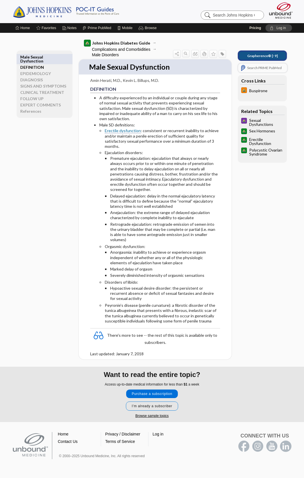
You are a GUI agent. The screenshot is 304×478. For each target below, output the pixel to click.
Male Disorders (105, 55)
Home (63, 434)
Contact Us (68, 441)
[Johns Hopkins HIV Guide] (262, 91)
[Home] (22, 28)
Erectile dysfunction (122, 130)
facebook (243, 446)
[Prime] (96, 28)
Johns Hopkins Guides (83, 11)
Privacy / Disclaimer (122, 434)
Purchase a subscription (152, 394)
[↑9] (262, 56)
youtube (271, 446)
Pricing (255, 28)
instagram (257, 446)
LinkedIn (285, 446)
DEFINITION (32, 57)
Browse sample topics (152, 416)
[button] (148, 28)
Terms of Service (120, 441)
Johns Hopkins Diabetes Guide (117, 43)
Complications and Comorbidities (121, 49)
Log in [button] (158, 434)
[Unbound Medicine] (280, 10)
